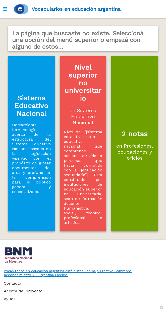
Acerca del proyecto (23, 291)
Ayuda (10, 298)
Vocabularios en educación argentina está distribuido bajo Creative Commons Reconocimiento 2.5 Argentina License (68, 273)
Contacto (12, 283)
